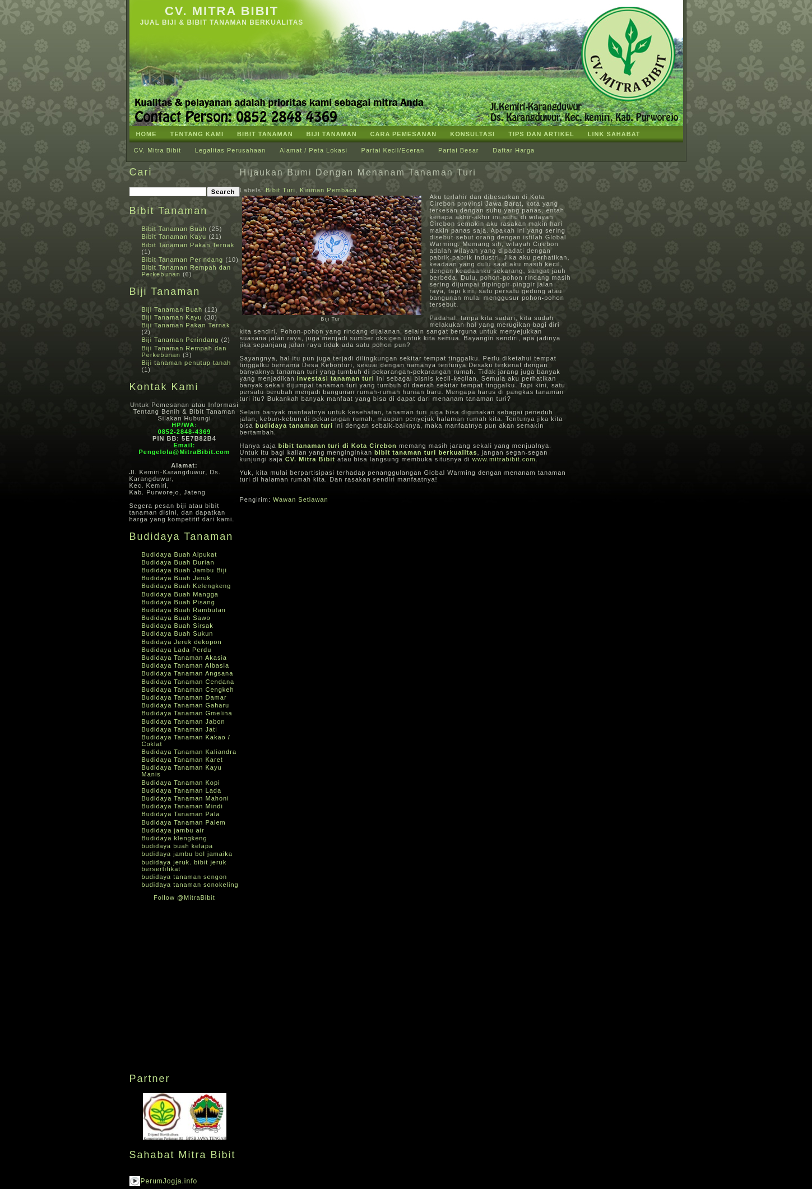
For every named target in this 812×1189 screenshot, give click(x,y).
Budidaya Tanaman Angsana (188, 673)
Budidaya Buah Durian (178, 562)
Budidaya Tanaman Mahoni (185, 798)
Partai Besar (458, 150)
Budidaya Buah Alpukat (179, 554)
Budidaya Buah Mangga (180, 594)
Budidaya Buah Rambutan (184, 610)
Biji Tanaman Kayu (172, 317)
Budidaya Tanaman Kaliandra (189, 751)
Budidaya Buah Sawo (176, 617)
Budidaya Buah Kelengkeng (186, 585)
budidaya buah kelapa (178, 846)
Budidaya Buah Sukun (178, 633)
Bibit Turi (280, 190)
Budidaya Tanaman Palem (184, 822)
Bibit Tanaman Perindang (183, 259)
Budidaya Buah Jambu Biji (184, 570)
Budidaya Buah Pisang (178, 602)
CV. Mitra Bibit (222, 11)
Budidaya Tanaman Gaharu (186, 705)
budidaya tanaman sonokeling (190, 884)
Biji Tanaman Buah (172, 309)
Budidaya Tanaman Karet (182, 759)
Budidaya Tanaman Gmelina (187, 713)
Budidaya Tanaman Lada (182, 790)
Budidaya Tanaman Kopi (181, 782)
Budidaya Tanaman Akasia (184, 657)
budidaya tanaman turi (294, 425)
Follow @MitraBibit (184, 897)
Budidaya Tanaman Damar (184, 697)
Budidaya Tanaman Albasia (186, 665)
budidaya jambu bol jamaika (187, 853)
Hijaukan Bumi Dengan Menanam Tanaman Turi (358, 172)
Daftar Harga (514, 150)
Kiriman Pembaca (328, 190)
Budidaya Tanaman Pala (181, 814)
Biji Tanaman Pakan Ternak (186, 325)
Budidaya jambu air (173, 830)
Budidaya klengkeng (174, 838)
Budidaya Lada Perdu (177, 649)
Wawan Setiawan (300, 499)
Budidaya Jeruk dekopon (182, 642)
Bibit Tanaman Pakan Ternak (188, 245)
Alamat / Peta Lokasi (313, 150)
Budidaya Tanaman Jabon (183, 721)
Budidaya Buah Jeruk (176, 578)
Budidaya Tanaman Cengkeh (188, 689)
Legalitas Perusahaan (230, 150)
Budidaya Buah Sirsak (178, 625)
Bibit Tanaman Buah (174, 228)
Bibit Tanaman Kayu (174, 236)
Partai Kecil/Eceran (393, 150)
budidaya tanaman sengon (185, 876)
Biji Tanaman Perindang (180, 339)
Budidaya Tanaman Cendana (188, 681)
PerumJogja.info (169, 1181)
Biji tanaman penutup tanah (186, 362)
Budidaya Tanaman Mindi (182, 806)
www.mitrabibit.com (504, 459)
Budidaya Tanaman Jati (179, 729)
